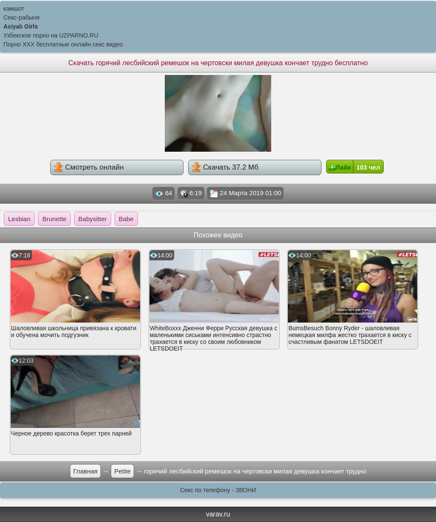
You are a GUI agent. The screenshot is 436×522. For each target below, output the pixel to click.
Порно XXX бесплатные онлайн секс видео (63, 44)
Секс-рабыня (21, 17)
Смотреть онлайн (88, 167)
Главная (85, 471)
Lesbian (19, 218)
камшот (13, 8)
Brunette (54, 218)
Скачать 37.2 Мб (225, 167)
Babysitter (92, 218)
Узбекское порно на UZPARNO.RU (50, 35)
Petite (122, 471)
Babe (126, 218)
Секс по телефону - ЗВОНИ (218, 490)
